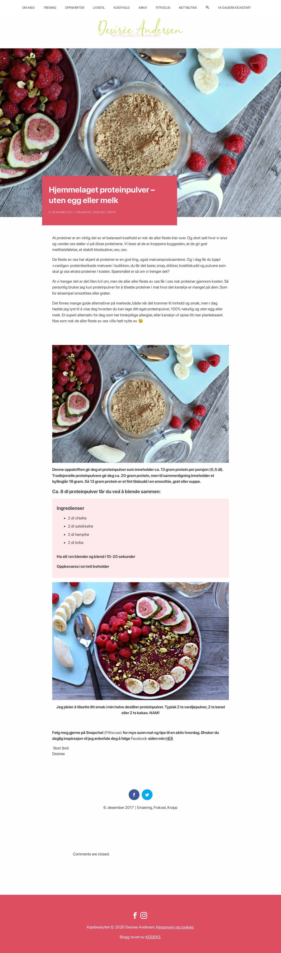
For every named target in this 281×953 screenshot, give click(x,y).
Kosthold (122, 7)
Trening (49, 7)
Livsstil (99, 7)
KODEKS (153, 937)
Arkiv (143, 7)
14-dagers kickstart (234, 7)
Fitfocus (163, 7)
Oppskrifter (74, 7)
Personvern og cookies (174, 927)
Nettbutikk (188, 7)
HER (169, 738)
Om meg (28, 7)
